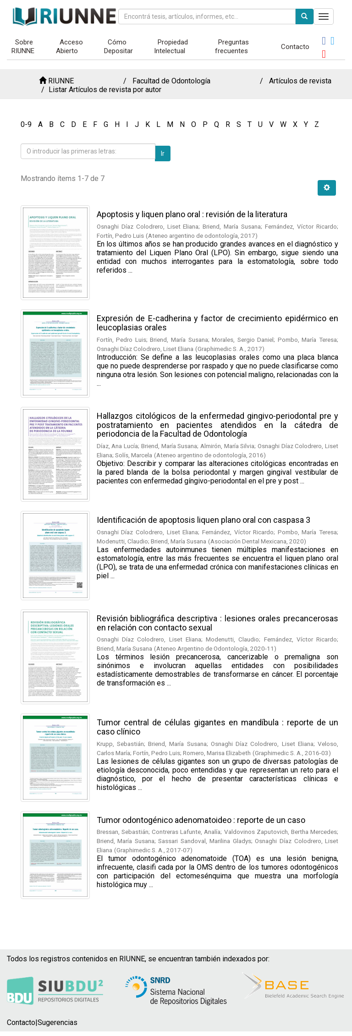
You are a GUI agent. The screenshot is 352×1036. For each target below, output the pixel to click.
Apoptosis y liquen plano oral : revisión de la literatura (192, 214)
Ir (163, 153)
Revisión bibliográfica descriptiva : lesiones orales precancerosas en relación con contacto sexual (217, 623)
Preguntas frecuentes (232, 46)
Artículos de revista (300, 81)
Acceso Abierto (69, 46)
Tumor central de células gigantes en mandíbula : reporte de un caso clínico (217, 727)
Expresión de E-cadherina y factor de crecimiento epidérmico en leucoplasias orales (217, 322)
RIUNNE (61, 81)
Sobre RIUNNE (22, 46)
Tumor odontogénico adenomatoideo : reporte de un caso (201, 820)
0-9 (26, 124)
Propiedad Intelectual (171, 46)
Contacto (295, 47)
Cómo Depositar (118, 46)
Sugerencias (57, 1022)
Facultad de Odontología (171, 81)
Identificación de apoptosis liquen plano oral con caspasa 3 (203, 520)
